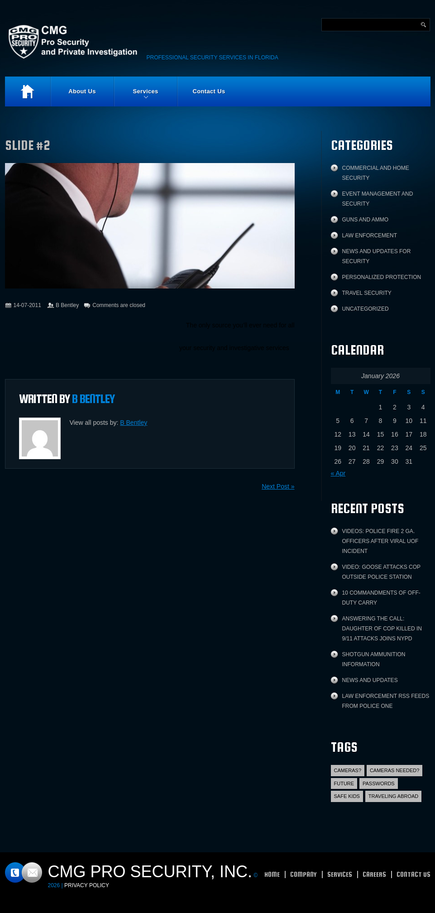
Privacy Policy (86, 885)
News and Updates (370, 680)
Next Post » (278, 486)
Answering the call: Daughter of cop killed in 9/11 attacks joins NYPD (382, 628)
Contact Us (209, 91)
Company (303, 874)
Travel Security (367, 293)
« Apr (338, 473)
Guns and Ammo (365, 219)
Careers (374, 874)
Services (136, 97)
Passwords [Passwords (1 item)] (379, 783)
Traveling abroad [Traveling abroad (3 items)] (393, 796)
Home (27, 91)
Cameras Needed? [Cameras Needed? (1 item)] (394, 770)
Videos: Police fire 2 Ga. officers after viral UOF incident (380, 541)
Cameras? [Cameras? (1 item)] (348, 770)
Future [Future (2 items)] (344, 783)
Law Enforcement (369, 235)
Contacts (23, 872)
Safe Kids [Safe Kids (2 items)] (347, 796)
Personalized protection (381, 277)
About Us (82, 91)
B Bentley (67, 305)
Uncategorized (365, 309)
